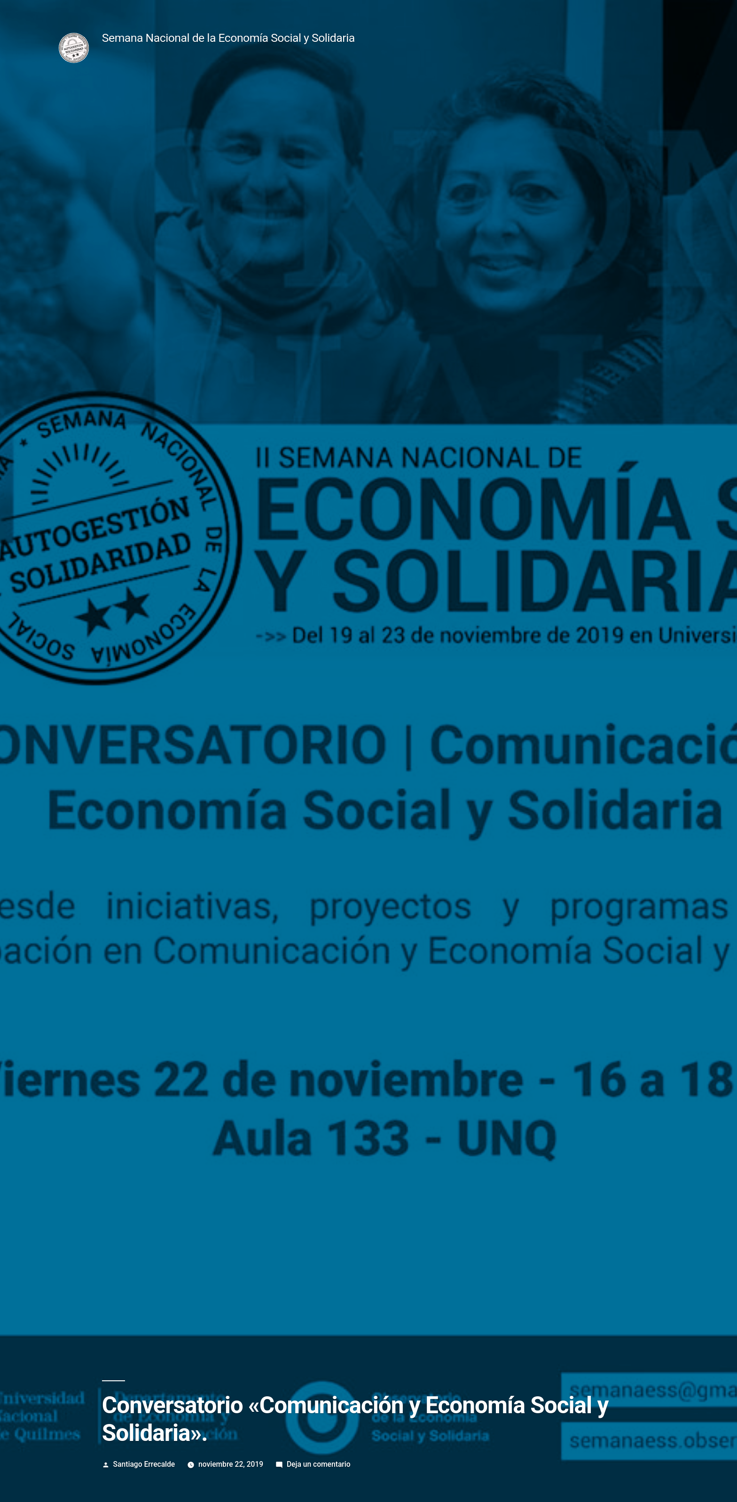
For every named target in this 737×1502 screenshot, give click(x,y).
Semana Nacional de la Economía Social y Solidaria (228, 38)
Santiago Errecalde (144, 1464)
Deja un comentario (319, 1464)
